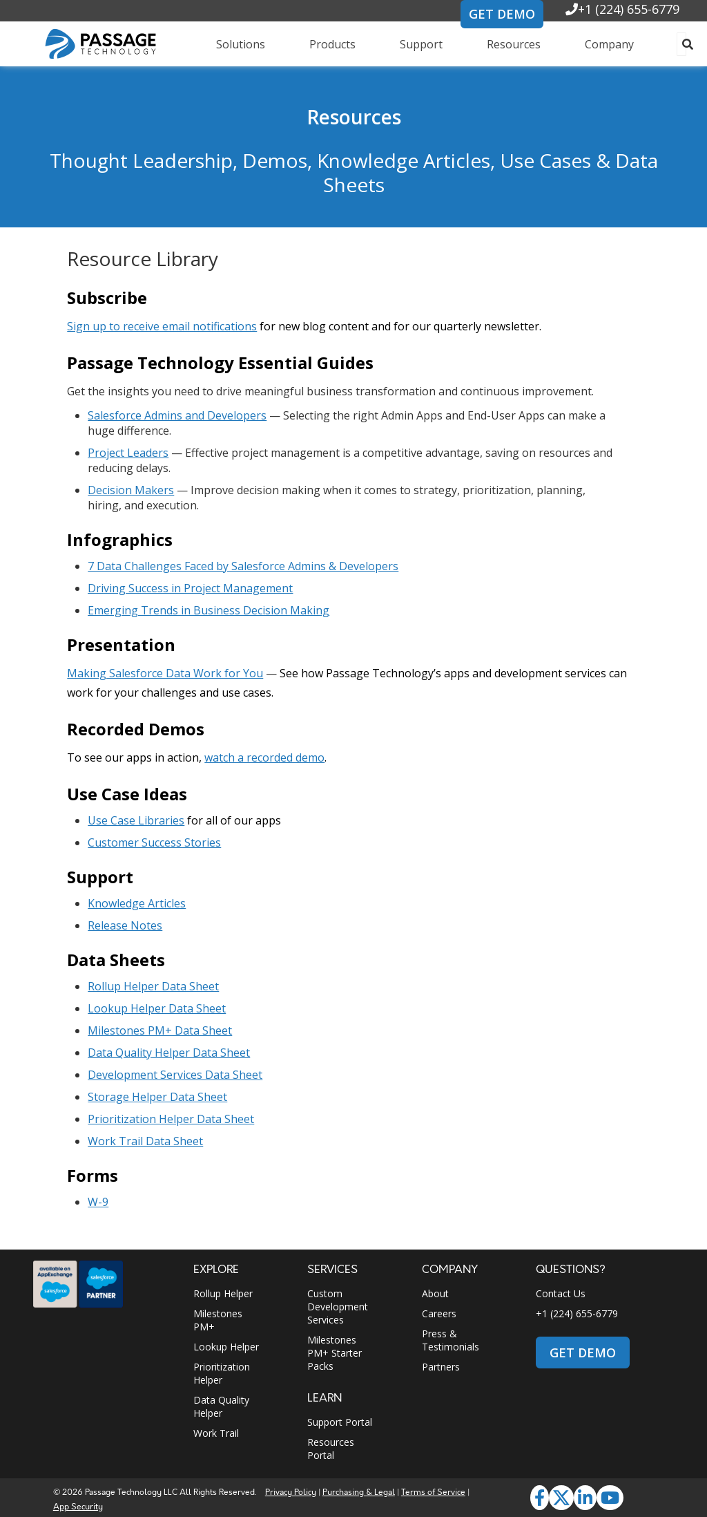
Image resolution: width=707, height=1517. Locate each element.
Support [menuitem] (421, 44)
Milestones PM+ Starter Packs (334, 1353)
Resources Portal (330, 1448)
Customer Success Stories (154, 842)
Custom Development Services (337, 1306)
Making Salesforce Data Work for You (165, 673)
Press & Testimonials (450, 1340)
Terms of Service (433, 1492)
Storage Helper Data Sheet (157, 1096)
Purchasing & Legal (358, 1492)
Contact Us (560, 1293)
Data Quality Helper (221, 1406)
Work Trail (216, 1433)
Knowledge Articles (137, 903)
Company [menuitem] (609, 44)
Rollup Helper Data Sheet (153, 986)
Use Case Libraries (136, 820)
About (435, 1293)
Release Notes (125, 925)
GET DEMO (502, 14)
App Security (78, 1507)
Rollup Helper (223, 1293)
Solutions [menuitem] (240, 44)
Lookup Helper (226, 1346)
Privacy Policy (290, 1492)
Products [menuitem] (332, 44)
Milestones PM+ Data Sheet (160, 1030)
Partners (441, 1366)
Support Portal (339, 1422)
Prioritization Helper (221, 1373)
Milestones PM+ (217, 1320)
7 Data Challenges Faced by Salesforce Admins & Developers (243, 566)
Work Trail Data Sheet (145, 1141)
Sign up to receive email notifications (162, 326)
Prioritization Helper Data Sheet (171, 1119)
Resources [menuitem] (514, 44)
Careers (439, 1313)
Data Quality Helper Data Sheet (169, 1052)
